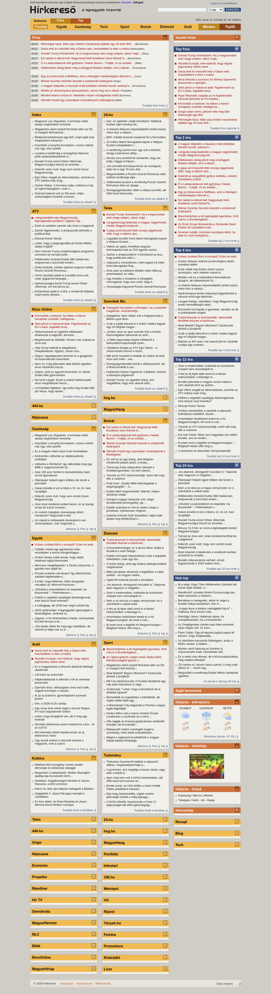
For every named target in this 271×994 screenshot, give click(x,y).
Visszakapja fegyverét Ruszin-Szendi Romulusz (136, 286)
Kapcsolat (66, 983)
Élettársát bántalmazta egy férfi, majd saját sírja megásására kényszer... (64, 139)
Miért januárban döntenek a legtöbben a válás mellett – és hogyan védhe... (135, 573)
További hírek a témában (78, 810)
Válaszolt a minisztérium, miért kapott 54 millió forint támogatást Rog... (135, 264)
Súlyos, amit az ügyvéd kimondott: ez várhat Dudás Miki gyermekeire (62, 373)
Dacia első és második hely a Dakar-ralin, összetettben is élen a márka (85, 48)
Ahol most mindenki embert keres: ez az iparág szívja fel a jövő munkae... (64, 506)
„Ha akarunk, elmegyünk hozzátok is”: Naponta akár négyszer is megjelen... (207, 473)
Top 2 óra (183, 137)
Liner (108, 969)
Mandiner (40, 888)
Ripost (109, 912)
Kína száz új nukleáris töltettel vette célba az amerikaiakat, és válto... (134, 272)
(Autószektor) (137, 48)
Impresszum (84, 983)
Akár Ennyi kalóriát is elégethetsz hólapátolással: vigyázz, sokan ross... (58, 349)
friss (83, 529)
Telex (36, 819)
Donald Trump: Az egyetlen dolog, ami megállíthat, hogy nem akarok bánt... (130, 381)
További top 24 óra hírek (222, 568)
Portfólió (111, 854)
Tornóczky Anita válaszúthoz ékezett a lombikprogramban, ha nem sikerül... (130, 469)
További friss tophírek (223, 128)
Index (36, 115)
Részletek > (127, 2)
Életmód (167, 27)
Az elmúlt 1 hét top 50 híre (220, 681)
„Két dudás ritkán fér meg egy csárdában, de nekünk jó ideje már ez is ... (63, 628)
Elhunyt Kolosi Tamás (191, 406)
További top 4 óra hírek (222, 350)
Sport (124, 27)
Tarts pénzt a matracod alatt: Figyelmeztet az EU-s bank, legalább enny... (206, 89)
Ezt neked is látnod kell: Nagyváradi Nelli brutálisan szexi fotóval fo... (84, 58)
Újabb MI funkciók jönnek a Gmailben (129, 579)
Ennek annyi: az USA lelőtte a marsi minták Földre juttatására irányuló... (133, 787)
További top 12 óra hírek (222, 456)
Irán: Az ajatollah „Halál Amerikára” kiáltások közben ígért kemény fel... (134, 123)
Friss (60, 20)
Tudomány (112, 755)
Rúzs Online (42, 309)
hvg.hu (109, 398)
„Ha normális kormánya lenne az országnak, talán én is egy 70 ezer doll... (134, 167)
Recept (181, 822)
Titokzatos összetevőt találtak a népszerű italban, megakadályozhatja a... (132, 763)
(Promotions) (139, 68)
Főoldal (41, 27)
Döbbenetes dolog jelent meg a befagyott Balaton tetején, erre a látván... (86, 67)
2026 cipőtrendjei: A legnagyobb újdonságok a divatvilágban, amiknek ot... (63, 612)
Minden (209, 27)
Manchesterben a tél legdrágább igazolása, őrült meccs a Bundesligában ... (208, 218)
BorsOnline (41, 957)
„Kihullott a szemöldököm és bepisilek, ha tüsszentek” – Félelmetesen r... (204, 505)
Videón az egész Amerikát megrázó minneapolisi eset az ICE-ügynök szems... (132, 248)
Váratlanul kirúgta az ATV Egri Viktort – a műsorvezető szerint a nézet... (131, 349)
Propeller (39, 877)
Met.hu (197, 795)
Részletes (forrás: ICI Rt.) (220, 736)
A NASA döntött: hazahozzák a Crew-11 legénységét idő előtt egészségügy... (131, 803)
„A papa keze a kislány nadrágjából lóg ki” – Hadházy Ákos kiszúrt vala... (205, 610)
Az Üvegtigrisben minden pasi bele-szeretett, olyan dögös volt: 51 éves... (206, 626)
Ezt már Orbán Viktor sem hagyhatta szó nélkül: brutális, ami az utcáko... (208, 436)
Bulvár (145, 27)
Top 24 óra (184, 465)
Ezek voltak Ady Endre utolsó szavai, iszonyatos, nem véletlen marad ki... (201, 271)
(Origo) (117, 81)
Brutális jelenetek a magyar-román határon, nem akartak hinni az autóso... (205, 383)
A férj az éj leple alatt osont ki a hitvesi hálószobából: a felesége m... (202, 375)
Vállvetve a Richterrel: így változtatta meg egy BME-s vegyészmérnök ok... (63, 465)
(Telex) (145, 53)
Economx (40, 865)
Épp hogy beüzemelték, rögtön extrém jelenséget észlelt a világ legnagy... (130, 795)
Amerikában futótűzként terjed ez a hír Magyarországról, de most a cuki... (202, 420)
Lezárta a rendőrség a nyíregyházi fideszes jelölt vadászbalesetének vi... (62, 155)
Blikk (36, 946)
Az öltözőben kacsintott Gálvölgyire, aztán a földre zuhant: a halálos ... (205, 642)
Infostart (111, 866)
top (91, 529)
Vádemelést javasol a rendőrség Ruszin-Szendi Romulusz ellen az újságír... (136, 183)
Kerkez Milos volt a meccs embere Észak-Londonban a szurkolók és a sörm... (132, 715)
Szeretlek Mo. (115, 301)
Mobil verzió (103, 983)
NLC (35, 934)
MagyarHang (114, 409)
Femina (110, 935)
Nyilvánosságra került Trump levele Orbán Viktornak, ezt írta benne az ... (61, 285)
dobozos (71, 529)
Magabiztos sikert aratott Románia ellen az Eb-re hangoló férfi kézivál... (64, 131)
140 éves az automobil (49, 674)
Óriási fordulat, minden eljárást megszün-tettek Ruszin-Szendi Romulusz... (64, 269)
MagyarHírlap (43, 969)
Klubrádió (112, 958)
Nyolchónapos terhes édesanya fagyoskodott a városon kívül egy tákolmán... (207, 295)
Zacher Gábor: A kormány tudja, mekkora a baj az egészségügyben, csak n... (64, 187)
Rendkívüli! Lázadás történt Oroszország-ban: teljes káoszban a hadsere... (206, 594)
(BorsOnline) (142, 44)
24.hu (108, 115)
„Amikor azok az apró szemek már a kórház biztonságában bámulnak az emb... (133, 333)
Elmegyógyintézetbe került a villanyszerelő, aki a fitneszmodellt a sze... (135, 365)
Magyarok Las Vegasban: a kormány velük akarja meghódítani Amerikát (61, 123)
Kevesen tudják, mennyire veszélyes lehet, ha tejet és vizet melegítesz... (206, 234)
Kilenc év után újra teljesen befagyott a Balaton (64, 788)
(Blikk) (138, 63)
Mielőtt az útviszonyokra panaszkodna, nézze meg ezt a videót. (81, 90)
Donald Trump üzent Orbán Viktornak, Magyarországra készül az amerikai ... (202, 521)
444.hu (37, 406)
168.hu (109, 877)
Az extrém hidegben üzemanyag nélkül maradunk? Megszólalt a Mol (59, 514)
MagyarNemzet (44, 923)
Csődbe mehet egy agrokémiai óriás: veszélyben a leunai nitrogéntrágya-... (58, 551)
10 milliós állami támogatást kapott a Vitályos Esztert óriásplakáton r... (134, 143)
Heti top (181, 578)
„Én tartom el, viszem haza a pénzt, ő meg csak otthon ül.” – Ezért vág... (208, 666)
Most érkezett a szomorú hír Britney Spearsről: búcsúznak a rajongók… (207, 81)
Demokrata (41, 911)
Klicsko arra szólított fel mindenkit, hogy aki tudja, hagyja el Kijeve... (133, 159)
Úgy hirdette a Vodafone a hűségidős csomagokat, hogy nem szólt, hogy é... (130, 280)
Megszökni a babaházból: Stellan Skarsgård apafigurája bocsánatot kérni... (62, 774)
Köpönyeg (184, 795)
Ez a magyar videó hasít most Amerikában (61, 451)
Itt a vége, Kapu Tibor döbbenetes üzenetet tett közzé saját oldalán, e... (207, 586)
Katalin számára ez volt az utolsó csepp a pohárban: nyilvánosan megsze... (132, 509)
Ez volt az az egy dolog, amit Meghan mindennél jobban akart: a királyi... (129, 461)
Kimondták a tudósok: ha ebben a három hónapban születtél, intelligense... (203, 105)
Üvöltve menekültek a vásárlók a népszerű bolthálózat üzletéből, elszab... (204, 412)
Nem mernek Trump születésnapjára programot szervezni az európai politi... (64, 253)
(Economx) (125, 95)
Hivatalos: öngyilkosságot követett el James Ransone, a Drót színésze (62, 782)
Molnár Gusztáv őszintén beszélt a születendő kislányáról (77, 81)
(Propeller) (126, 90)
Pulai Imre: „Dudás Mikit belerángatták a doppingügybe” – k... (131, 485)
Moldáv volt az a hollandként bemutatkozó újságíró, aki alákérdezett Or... (204, 279)
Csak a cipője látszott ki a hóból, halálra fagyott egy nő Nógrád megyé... (207, 335)
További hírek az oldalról (78, 202)
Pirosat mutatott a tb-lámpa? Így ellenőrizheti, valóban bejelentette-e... (63, 575)
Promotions (113, 946)
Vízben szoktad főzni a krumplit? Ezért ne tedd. (207, 256)
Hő (203, 800)
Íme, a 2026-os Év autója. (51, 703)
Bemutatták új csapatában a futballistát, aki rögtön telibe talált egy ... (133, 699)
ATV (35, 211)
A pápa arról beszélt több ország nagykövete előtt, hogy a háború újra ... (206, 169)
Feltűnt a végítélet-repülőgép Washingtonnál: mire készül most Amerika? (206, 399)
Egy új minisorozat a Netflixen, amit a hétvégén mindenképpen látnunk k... (87, 76)
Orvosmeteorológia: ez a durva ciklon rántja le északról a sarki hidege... (135, 549)
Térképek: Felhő (188, 800)
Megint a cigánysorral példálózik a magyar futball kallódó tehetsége (132, 739)
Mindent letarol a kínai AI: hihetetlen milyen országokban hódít (80, 95)
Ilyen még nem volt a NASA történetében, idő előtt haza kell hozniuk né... (134, 779)
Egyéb (61, 27)
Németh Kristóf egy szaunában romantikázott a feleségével (78, 100)
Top (80, 20)
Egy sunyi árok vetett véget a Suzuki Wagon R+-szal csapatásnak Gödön (62, 710)
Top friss (182, 49)
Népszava (40, 417)
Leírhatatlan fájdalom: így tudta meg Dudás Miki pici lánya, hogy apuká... (64, 389)
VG (106, 900)
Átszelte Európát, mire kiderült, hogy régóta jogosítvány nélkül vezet (205, 65)
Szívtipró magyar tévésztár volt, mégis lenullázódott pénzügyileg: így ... (130, 501)
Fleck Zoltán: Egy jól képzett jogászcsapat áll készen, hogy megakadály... (206, 634)
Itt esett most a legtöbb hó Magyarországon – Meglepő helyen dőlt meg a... (206, 444)
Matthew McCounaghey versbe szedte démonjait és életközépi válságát (59, 766)
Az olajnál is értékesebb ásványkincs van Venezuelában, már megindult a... (60, 522)
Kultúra (38, 758)
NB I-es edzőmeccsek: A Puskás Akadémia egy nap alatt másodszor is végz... (135, 683)
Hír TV (37, 900)
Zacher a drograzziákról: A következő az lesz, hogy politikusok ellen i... (134, 256)
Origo (36, 842)
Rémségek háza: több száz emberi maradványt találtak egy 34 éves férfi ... (88, 44)
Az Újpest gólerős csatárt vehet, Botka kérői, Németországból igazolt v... (134, 658)
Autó (188, 27)
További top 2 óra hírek (222, 240)
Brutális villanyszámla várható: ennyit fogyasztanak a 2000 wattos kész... (201, 561)
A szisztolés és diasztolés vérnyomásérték (204, 450)
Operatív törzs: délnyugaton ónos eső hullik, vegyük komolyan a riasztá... (62, 689)
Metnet (208, 795)
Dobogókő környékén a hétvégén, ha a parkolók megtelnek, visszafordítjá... (136, 309)
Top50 (230, 27)
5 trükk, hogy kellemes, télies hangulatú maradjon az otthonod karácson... (59, 583)
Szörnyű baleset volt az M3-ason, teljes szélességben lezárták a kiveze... (59, 195)
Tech (104, 27)
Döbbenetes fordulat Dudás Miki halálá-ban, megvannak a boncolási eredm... (205, 497)
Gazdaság (82, 27)
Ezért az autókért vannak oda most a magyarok (64, 225)
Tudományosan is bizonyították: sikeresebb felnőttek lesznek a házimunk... (205, 319)
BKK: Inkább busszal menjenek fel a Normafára (136, 137)
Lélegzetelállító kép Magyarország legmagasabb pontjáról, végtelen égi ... (59, 219)
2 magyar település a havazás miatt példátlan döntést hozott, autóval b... (86, 85)
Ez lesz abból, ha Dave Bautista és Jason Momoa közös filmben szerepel (61, 803)
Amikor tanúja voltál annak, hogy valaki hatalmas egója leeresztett (59, 559)
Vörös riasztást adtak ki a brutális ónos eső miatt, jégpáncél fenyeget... (61, 277)
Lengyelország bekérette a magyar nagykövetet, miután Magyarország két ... (208, 153)
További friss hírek (153, 105)
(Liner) (137, 76)
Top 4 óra (183, 250)
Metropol (111, 889)
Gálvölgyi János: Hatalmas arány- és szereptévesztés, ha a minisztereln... (201, 618)
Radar (211, 800)
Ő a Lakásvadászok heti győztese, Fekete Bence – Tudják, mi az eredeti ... (88, 63)
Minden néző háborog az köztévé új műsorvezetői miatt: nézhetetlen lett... (201, 650)
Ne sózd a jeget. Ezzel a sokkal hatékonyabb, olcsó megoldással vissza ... (63, 381)
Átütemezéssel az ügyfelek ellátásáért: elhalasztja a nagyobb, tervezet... (59, 333)
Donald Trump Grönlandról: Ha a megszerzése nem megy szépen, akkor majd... (91, 53)
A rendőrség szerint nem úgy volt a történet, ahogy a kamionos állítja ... (133, 151)
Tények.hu (112, 923)
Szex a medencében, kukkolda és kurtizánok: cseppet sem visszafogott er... (206, 367)
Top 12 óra (184, 359)
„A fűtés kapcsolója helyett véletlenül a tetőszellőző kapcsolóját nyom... (130, 341)
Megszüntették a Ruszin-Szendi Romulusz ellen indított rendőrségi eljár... (136, 175)
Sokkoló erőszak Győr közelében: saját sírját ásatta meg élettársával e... (134, 517)
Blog (179, 833)
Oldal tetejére (224, 983)
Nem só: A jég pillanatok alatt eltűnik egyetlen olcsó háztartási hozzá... (63, 365)
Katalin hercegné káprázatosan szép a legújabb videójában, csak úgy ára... (136, 557)
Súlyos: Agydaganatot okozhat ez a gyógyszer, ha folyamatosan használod (64, 357)
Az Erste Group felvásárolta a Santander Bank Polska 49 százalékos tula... (207, 226)
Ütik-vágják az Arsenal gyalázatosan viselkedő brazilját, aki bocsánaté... (135, 723)
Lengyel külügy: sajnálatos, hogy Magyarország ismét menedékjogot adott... (208, 303)
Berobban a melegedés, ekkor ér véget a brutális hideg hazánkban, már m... (203, 602)
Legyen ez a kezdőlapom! (224, 3)
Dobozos (40, 21)
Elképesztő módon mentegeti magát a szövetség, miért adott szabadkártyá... (130, 731)
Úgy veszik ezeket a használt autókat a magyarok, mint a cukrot (59, 742)
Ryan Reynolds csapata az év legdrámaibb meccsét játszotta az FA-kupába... (205, 97)
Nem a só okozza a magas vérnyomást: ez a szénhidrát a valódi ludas (206, 489)
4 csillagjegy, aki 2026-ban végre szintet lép (62, 605)
